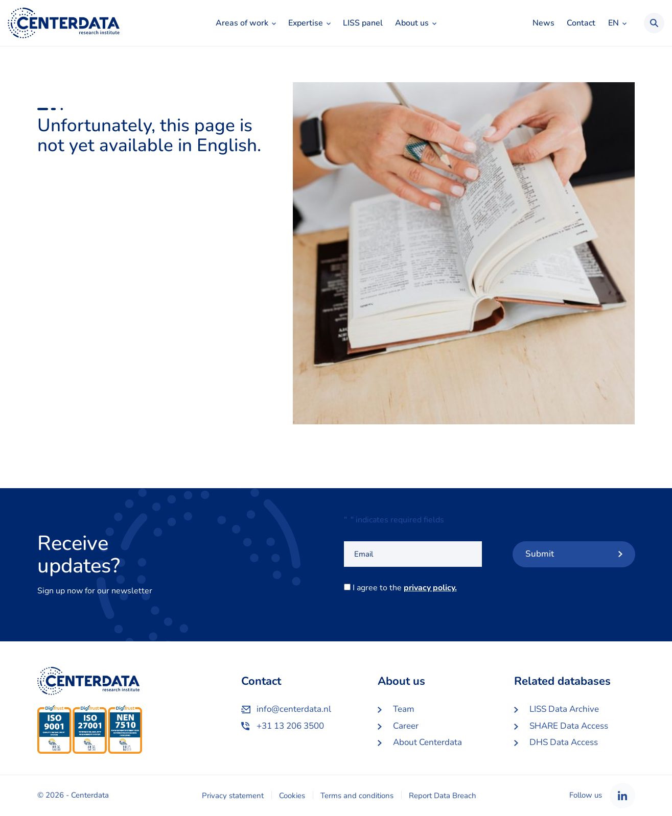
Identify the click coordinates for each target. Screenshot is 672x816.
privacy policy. (430, 587)
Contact (581, 23)
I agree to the (407, 587)
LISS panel (363, 23)
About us (412, 23)
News (543, 23)
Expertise (305, 23)
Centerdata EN (64, 23)
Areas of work (242, 23)
